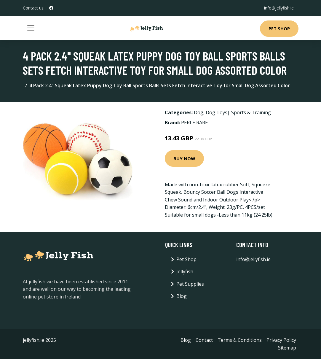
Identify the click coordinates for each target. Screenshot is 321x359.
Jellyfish (184, 271)
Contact (204, 340)
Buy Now (184, 158)
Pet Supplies (190, 284)
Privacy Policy (281, 340)
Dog (198, 112)
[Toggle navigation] (31, 28)
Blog (181, 296)
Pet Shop (279, 28)
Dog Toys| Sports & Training (238, 112)
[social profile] (51, 8)
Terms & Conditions (240, 340)
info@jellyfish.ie (279, 8)
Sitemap (287, 347)
